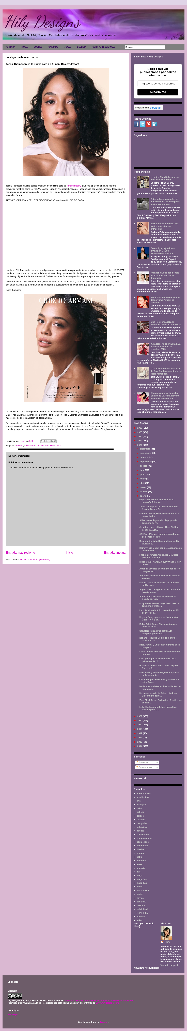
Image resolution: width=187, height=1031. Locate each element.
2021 (140, 716)
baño (139, 808)
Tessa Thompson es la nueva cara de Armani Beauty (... (158, 508)
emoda (140, 853)
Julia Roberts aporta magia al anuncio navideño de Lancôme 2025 (165, 346)
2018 (140, 729)
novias (140, 898)
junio (143, 474)
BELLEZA (81, 47)
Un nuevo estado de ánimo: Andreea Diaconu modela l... (158, 694)
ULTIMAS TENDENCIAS (103, 47)
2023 (140, 440)
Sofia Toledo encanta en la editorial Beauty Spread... (157, 597)
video (139, 920)
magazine (142, 879)
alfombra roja (143, 793)
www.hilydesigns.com (107, 1003)
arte (139, 801)
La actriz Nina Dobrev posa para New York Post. (164, 178)
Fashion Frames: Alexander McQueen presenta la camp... (158, 556)
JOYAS (67, 47)
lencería (141, 868)
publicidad (142, 909)
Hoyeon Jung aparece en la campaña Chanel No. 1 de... (158, 618)
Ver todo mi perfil (169, 965)
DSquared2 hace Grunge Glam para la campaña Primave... (159, 604)
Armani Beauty (74, 185)
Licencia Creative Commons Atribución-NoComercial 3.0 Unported (98, 1000)
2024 (140, 436)
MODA (24, 47)
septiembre (146, 461)
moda (58, 445)
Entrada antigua (115, 552)
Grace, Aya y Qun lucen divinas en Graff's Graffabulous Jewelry (162, 251)
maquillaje (50, 445)
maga (139, 875)
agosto (144, 466)
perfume (141, 905)
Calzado (141, 819)
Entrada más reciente (20, 552)
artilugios (142, 804)
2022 (140, 445)
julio (142, 470)
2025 (140, 432)
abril (142, 483)
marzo (143, 487)
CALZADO (53, 47)
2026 (140, 428)
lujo (139, 872)
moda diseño (143, 890)
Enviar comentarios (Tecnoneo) (35, 559)
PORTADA (10, 47)
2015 (140, 742)
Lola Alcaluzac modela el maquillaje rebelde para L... (158, 708)
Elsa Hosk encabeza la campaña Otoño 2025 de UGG (165, 323)
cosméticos (143, 842)
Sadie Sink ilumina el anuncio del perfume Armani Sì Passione (165, 300)
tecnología (142, 913)
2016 (140, 737)
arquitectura (143, 797)
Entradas (142, 762)
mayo (143, 478)
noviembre (146, 453)
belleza (19, 445)
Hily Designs (42, 21)
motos (140, 894)
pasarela (141, 901)
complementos (144, 838)
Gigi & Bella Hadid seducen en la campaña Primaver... (156, 501)
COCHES (38, 47)
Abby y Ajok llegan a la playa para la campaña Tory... (158, 521)
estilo (139, 857)
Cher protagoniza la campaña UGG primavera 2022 (157, 660)
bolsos (140, 816)
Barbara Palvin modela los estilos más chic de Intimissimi (164, 226)
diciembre (145, 449)
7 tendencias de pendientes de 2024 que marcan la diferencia (164, 275)
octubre (144, 457)
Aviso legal (13, 1014)
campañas (142, 823)
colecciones (30, 445)
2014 (140, 746)
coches (140, 830)
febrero (144, 491)
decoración (142, 845)
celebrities (142, 827)
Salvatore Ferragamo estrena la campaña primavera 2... (155, 632)
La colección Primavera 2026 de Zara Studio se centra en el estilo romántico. (165, 371)
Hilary (167, 942)
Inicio (69, 552)
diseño (40, 445)
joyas (139, 864)
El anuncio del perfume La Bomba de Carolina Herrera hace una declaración (164, 396)
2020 (140, 720)
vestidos (141, 916)
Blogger (104, 1022)
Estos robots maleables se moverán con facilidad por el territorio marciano (165, 202)
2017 (140, 733)
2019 (140, 724)
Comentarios (144, 767)
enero (143, 496)
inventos (141, 860)
